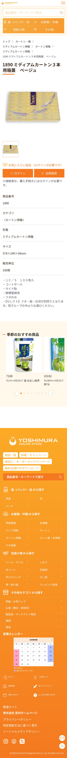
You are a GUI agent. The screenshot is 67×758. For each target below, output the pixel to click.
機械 (8, 620)
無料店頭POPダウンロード (22, 468)
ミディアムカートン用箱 (16, 46)
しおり (43, 562)
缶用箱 (43, 523)
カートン (45, 530)
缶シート (11, 569)
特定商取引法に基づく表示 (20, 725)
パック (9, 506)
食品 (8, 627)
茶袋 (8, 498)
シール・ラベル (14, 562)
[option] (24, 359)
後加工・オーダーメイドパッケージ (27, 461)
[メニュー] (63, 3)
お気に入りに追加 (35, 165)
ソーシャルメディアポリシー (21, 731)
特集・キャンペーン (33, 455)
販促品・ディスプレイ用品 (21, 614)
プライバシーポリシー (17, 719)
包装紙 (43, 569)
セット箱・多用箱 (50, 538)
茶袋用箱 (11, 523)
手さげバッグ (13, 577)
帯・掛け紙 (12, 584)
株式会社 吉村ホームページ (20, 713)
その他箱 (11, 545)
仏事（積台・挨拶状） (18, 608)
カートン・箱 (23, 41)
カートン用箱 (42, 46)
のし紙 (43, 577)
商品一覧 (10, 455)
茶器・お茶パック (16, 601)
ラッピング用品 (49, 584)
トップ (6, 41)
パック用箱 (12, 530)
